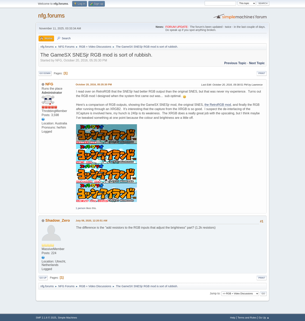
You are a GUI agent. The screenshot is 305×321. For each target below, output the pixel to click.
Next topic (257, 63)
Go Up (42, 278)
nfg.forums (51, 15)
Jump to (215, 293)
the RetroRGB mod (217, 104)
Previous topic (235, 63)
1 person (80, 208)
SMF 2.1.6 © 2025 (46, 317)
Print (261, 73)
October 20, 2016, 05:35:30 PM (94, 84)
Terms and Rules (247, 317)
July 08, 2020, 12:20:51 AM (91, 220)
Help (232, 317)
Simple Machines (67, 317)
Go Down (44, 73)
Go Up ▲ (264, 317)
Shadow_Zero (57, 220)
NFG (49, 84)
